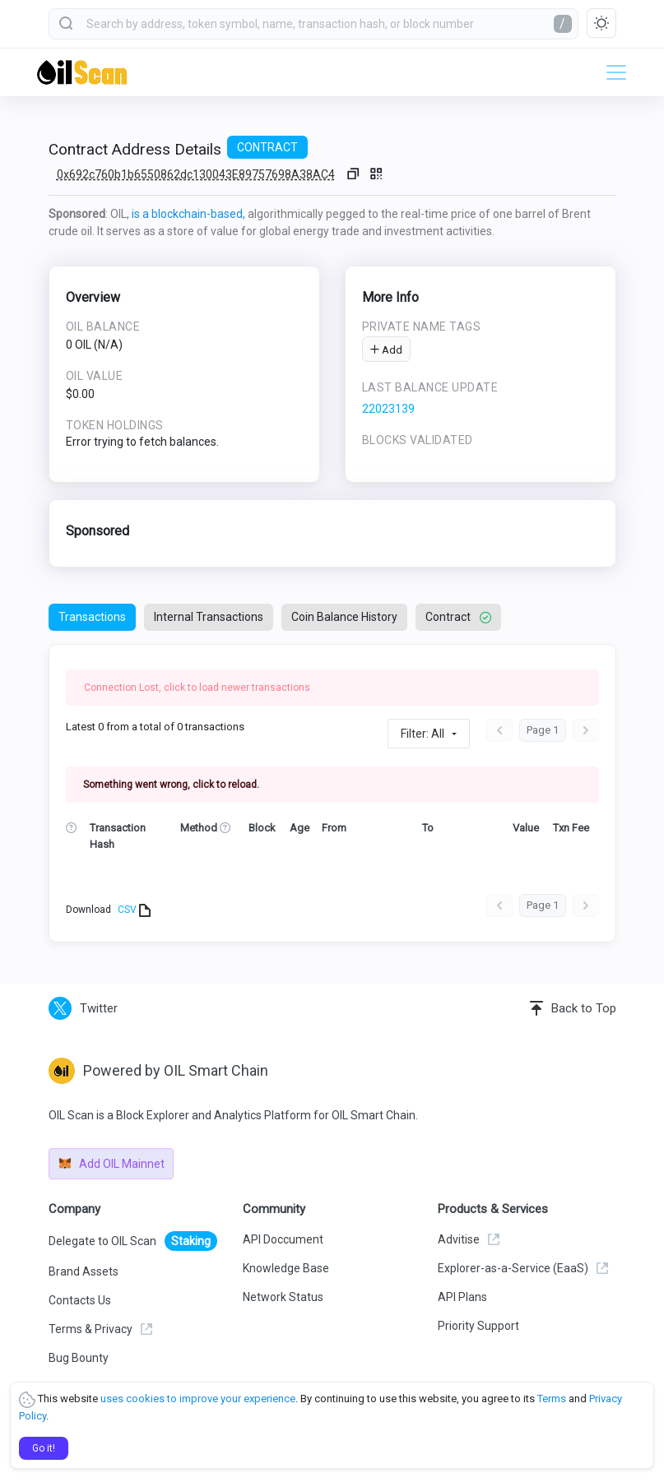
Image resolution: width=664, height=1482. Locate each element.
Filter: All (422, 733)
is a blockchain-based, (188, 213)
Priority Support (478, 1325)
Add (386, 350)
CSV (134, 910)
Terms (551, 1398)
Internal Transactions (208, 616)
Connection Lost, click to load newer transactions (197, 687)
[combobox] (313, 24)
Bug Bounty (79, 1357)
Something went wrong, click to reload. (171, 784)
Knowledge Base (286, 1268)
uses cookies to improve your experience (197, 1398)
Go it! (43, 1448)
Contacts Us (80, 1300)
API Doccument (283, 1239)
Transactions (92, 616)
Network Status (283, 1297)
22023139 (388, 408)
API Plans (462, 1297)
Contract (458, 616)
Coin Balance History (344, 616)
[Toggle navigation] (611, 72)
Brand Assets (83, 1271)
